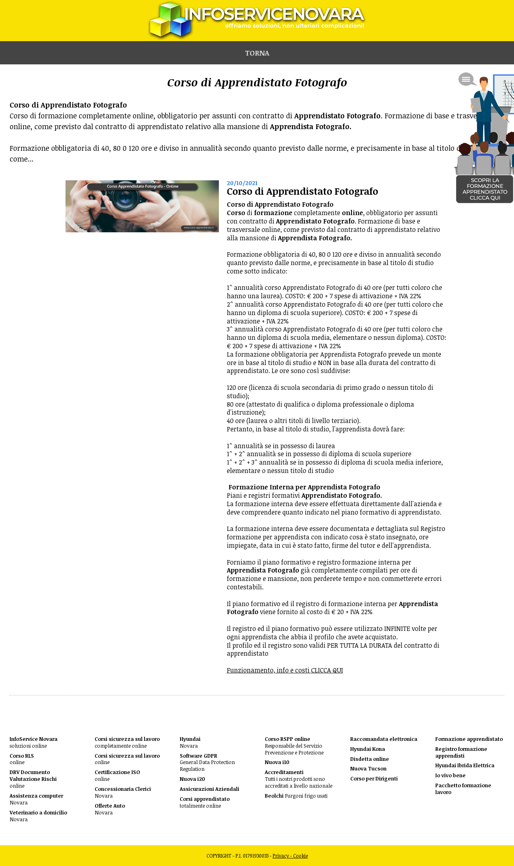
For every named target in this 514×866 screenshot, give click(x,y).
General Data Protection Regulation (207, 762)
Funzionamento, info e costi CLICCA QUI (285, 670)
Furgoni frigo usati (296, 795)
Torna (257, 53)
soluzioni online (34, 742)
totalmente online (205, 802)
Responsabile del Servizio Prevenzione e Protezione (294, 746)
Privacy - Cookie (290, 855)
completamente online (127, 742)
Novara (36, 799)
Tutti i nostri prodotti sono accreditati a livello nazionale (298, 779)
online (22, 759)
